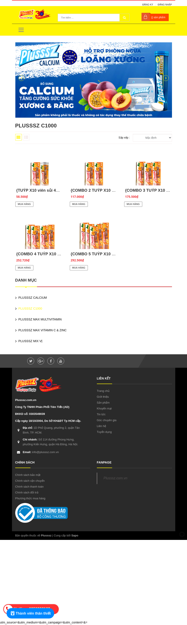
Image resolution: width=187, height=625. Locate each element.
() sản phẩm (158, 17)
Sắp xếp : (124, 137)
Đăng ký (147, 4)
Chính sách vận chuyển (30, 480)
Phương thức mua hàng (30, 498)
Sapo (74, 535)
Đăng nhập (165, 4)
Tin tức (101, 414)
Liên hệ (101, 426)
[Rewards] (30, 613)
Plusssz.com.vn (115, 478)
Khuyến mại (104, 408)
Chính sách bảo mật (27, 475)
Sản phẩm (103, 402)
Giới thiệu (103, 396)
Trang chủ (103, 390)
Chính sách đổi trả (26, 492)
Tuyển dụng (104, 432)
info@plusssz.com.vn (41, 452)
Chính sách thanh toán (29, 486)
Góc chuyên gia (106, 420)
